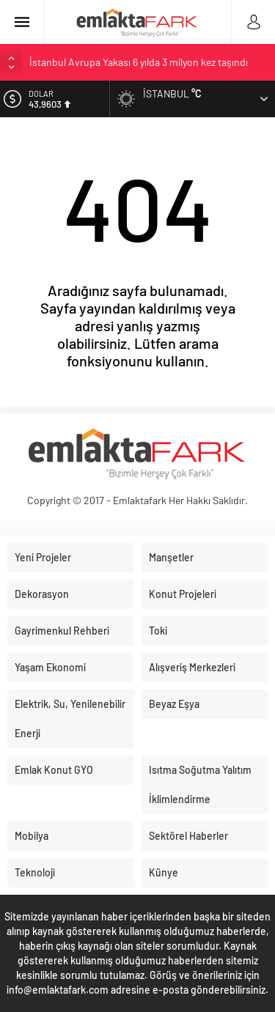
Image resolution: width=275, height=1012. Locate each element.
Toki (158, 630)
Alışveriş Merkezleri (192, 667)
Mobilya (31, 836)
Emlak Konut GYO (54, 770)
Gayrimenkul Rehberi (62, 630)
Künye (163, 872)
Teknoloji (35, 872)
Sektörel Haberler (188, 836)
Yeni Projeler (43, 557)
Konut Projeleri (182, 594)
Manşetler (171, 557)
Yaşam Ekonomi (50, 667)
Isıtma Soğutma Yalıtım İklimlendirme (200, 784)
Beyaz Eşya (174, 704)
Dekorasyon (42, 594)
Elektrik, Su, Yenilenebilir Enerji (70, 718)
